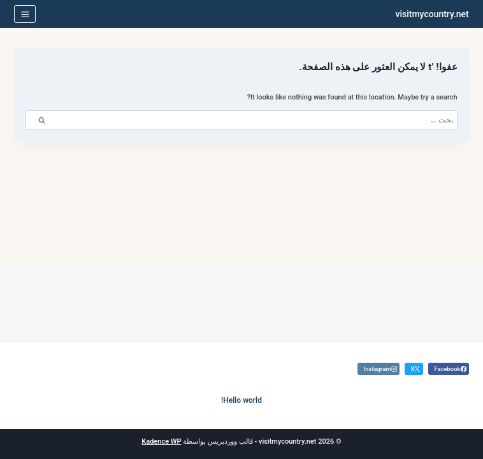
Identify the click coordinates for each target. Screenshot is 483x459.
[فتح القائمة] (25, 14)
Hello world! (241, 400)
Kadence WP (161, 441)
